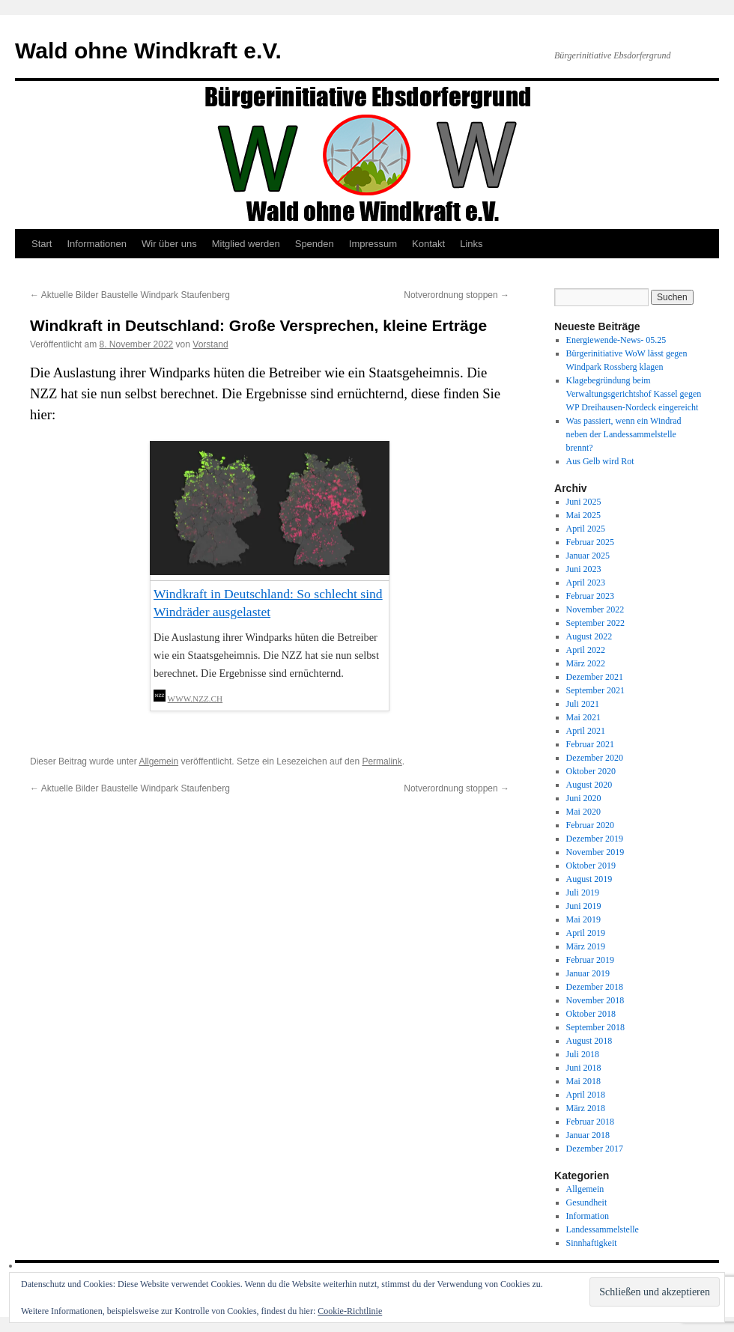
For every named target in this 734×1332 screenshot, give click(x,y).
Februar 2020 (590, 825)
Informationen (97, 243)
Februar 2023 (590, 596)
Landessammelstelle (602, 1229)
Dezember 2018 (594, 987)
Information (587, 1216)
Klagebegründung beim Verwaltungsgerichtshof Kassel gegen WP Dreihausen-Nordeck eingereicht (634, 394)
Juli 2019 (582, 892)
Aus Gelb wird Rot (600, 461)
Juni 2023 (583, 569)
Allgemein (158, 761)
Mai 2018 (583, 1081)
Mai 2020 (583, 811)
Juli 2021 (582, 704)
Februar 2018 (590, 1121)
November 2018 (595, 1000)
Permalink (381, 761)
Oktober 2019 (591, 865)
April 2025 (585, 528)
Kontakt (428, 243)
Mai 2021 (583, 717)
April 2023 (585, 582)
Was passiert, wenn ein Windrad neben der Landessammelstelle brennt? (624, 434)
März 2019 (585, 946)
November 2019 (595, 852)
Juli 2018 (582, 1054)
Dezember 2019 (594, 838)
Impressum (373, 243)
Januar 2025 (588, 555)
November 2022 (595, 609)
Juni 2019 (583, 906)
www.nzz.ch (195, 698)
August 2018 (589, 1041)
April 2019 (585, 933)
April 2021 (585, 731)
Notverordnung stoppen (456, 295)
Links (471, 243)
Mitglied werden (246, 243)
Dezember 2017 (594, 1148)
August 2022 (589, 636)
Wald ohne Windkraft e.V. (148, 50)
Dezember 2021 (594, 677)
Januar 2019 (588, 973)
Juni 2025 (583, 501)
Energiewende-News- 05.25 (616, 340)
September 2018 (595, 1027)
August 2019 (589, 879)
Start (41, 243)
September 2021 (595, 690)
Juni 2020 (583, 798)
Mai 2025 (583, 515)
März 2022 (585, 663)
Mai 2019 (583, 919)
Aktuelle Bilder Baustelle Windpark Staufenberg (130, 295)
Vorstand (210, 344)
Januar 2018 (588, 1135)
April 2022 (585, 650)
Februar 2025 (590, 542)
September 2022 (595, 623)
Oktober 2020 (591, 771)
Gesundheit (586, 1202)
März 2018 (585, 1108)
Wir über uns (169, 243)
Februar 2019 (590, 960)
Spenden (314, 243)
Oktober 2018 (591, 1014)
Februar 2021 (590, 744)
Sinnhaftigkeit (591, 1243)
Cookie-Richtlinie (350, 1311)
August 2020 (589, 784)
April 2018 (585, 1094)
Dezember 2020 (594, 757)
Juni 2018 (583, 1067)
